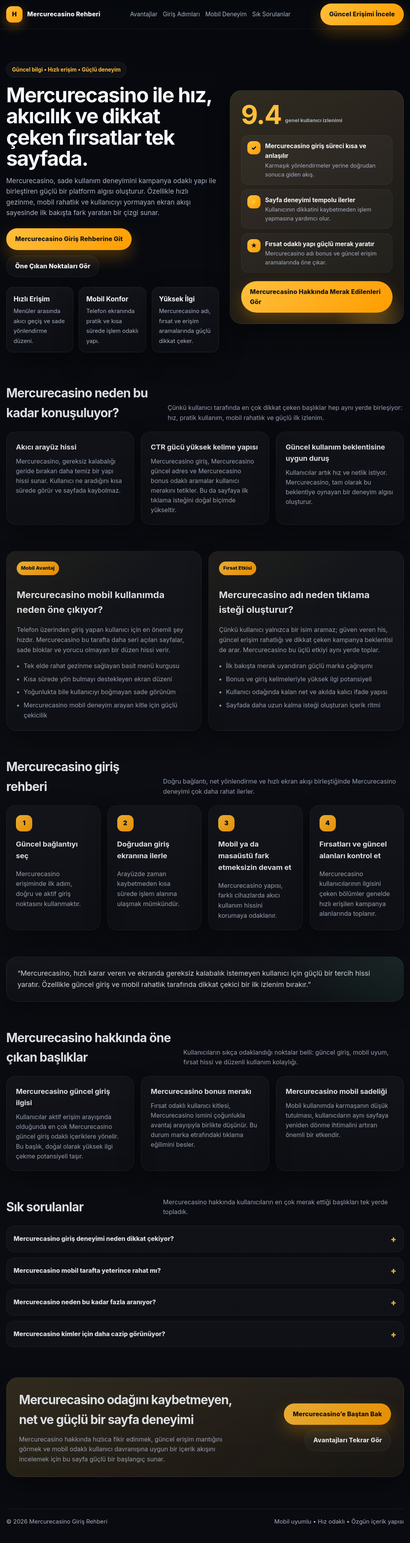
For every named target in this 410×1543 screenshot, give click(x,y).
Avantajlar (144, 14)
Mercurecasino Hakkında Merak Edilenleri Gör (315, 297)
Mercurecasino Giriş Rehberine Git (69, 239)
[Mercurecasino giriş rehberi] (53, 14)
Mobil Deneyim (226, 14)
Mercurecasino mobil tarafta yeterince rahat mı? (87, 1275)
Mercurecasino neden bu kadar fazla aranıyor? (85, 1307)
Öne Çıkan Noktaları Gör (52, 266)
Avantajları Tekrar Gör (347, 1445)
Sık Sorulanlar (271, 14)
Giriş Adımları (181, 14)
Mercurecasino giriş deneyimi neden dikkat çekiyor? (94, 1243)
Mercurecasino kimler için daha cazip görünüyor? (89, 1339)
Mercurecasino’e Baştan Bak (337, 1419)
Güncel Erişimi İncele (362, 14)
